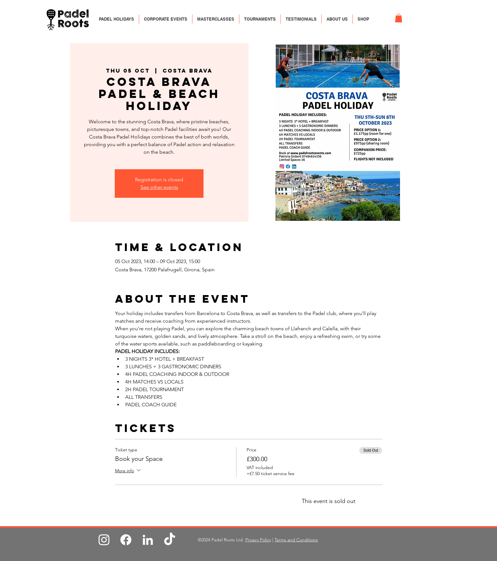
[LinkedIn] (147, 539)
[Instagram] (104, 539)
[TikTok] (169, 539)
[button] (398, 18)
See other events (159, 187)
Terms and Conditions (296, 540)
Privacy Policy (258, 540)
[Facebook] (126, 539)
